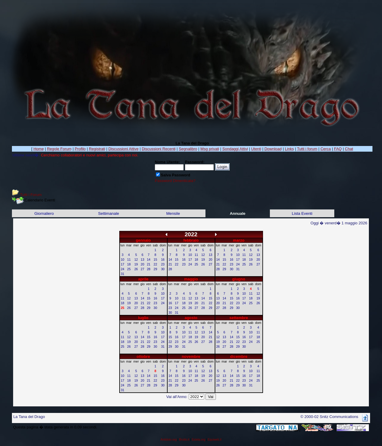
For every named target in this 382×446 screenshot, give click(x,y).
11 (129, 259)
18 (129, 264)
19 (136, 264)
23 (163, 264)
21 (148, 264)
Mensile (173, 213)
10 (122, 259)
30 (163, 269)
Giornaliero (44, 213)
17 (122, 264)
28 (148, 269)
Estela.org (198, 439)
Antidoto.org (168, 439)
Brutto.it (184, 439)
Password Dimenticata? (175, 180)
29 (155, 269)
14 (148, 259)
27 (142, 269)
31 (122, 274)
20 (142, 264)
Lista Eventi (302, 213)
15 (155, 259)
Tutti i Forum (30, 194)
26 (136, 269)
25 (129, 269)
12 (136, 259)
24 (122, 269)
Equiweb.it (214, 439)
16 (163, 259)
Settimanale (108, 213)
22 (155, 264)
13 (142, 259)
